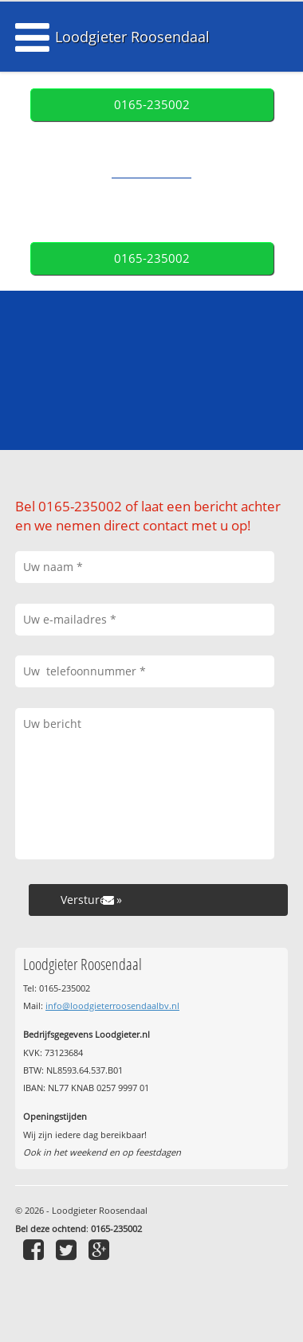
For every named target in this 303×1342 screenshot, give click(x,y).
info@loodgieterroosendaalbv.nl (112, 1005)
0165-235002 (152, 104)
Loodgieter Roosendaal (132, 36)
